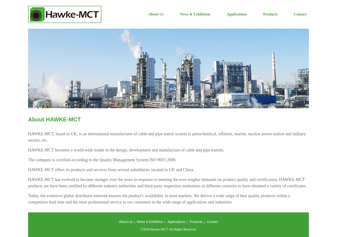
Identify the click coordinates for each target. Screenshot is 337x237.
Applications (237, 14)
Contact (300, 14)
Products (270, 14)
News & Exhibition (195, 14)
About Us (155, 14)
